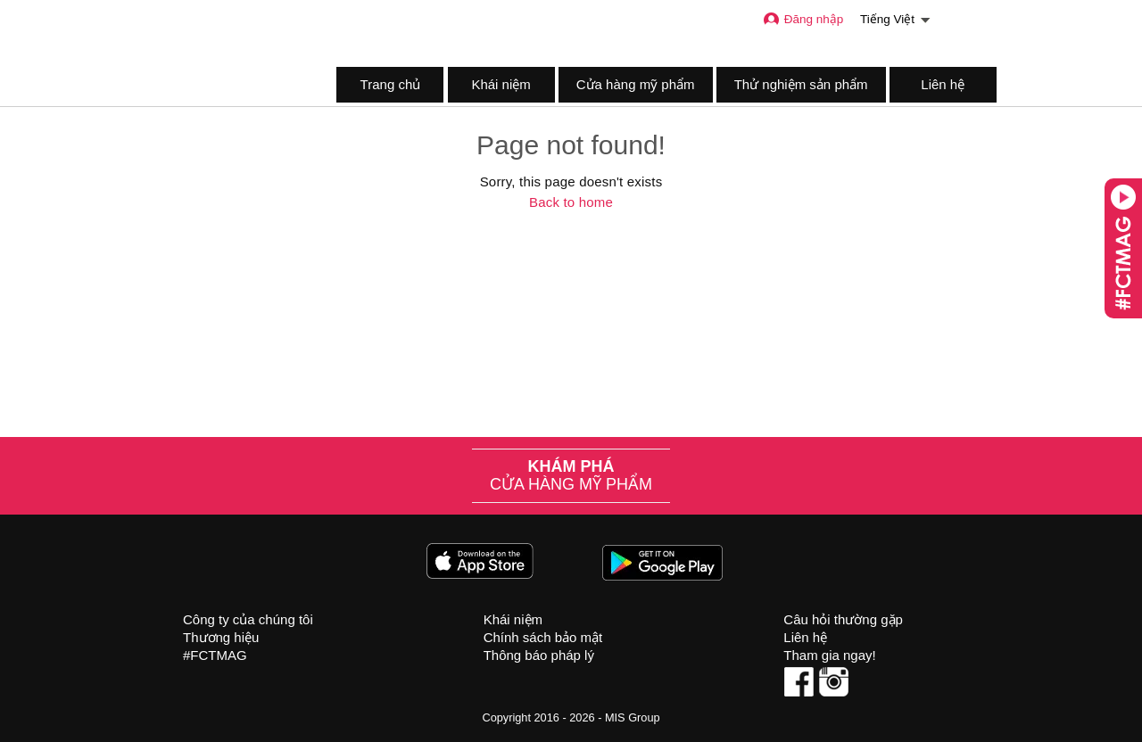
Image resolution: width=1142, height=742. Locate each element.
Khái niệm (500, 84)
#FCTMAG (215, 655)
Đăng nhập (803, 19)
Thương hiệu (221, 637)
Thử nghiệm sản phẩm (801, 84)
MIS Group (632, 717)
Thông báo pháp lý (539, 655)
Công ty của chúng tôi (248, 619)
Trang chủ (390, 84)
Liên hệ (942, 84)
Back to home (571, 202)
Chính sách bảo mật (543, 637)
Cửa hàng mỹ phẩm (635, 84)
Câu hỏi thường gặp (843, 619)
